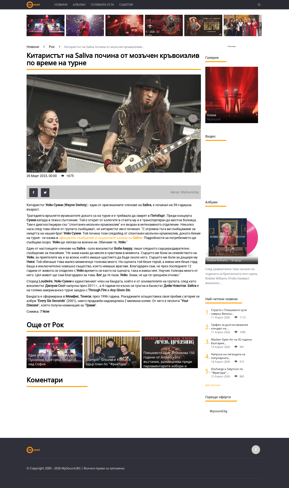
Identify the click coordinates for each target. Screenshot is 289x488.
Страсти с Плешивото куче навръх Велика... (229, 311)
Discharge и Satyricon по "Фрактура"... (227, 370)
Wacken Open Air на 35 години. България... (232, 341)
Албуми (79, 5)
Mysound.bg (218, 411)
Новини (60, 5)
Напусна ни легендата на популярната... (228, 356)
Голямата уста (102, 5)
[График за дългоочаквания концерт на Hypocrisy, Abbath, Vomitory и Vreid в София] (206, 327)
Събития (126, 5)
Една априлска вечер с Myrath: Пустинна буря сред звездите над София (53, 359)
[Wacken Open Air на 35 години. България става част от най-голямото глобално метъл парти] (206, 341)
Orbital (211, 115)
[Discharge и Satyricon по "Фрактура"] (206, 371)
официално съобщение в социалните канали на (100, 238)
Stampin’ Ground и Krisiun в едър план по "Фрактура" (108, 361)
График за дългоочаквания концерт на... (229, 326)
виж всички (212, 385)
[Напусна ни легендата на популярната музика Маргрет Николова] (206, 356)
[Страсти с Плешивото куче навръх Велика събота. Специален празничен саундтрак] (206, 312)
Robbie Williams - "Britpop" (225, 260)
